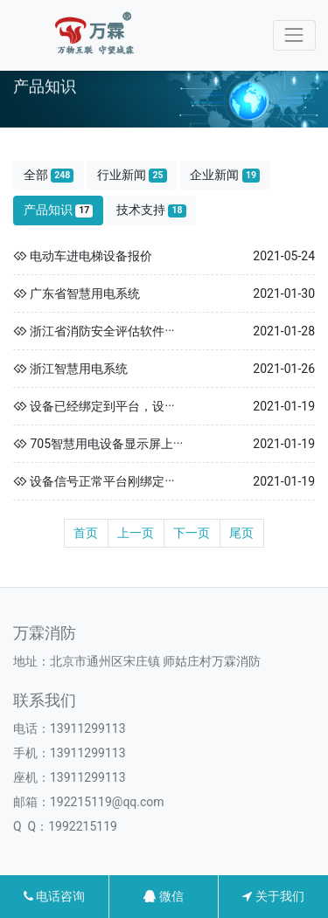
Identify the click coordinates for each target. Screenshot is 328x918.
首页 (85, 533)
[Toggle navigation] (294, 35)
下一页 (191, 533)
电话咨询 (54, 896)
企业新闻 (225, 175)
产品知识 (59, 210)
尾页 (241, 533)
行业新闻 (132, 175)
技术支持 (151, 210)
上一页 (135, 533)
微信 (163, 896)
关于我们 (273, 896)
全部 (49, 175)
